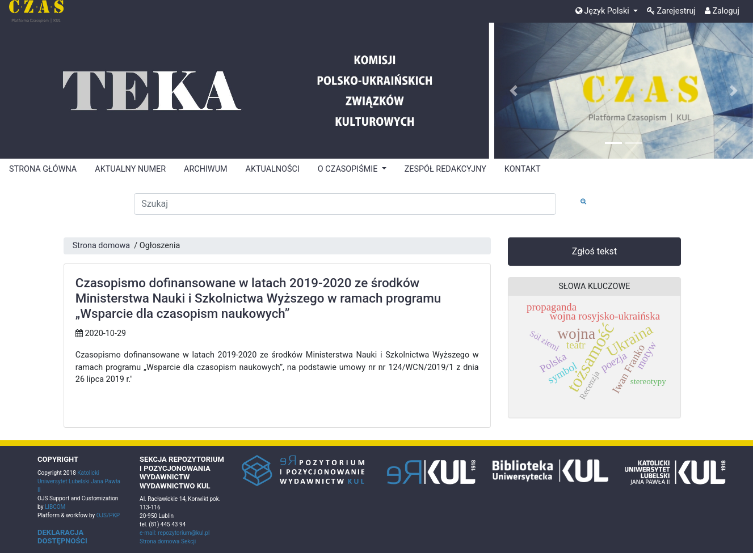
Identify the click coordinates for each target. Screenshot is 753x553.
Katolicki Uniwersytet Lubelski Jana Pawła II (78, 481)
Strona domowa (101, 245)
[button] (513, 91)
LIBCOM (55, 507)
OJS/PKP (107, 515)
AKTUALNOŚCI (273, 169)
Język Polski (603, 11)
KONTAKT (522, 169)
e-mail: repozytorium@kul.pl (174, 533)
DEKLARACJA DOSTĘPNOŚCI (62, 537)
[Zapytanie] (345, 204)
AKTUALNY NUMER (130, 169)
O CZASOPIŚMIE (349, 169)
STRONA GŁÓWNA (43, 169)
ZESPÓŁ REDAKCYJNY (445, 169)
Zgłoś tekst (594, 251)
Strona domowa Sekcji (168, 541)
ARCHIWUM (205, 169)
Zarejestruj (671, 11)
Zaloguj (722, 11)
